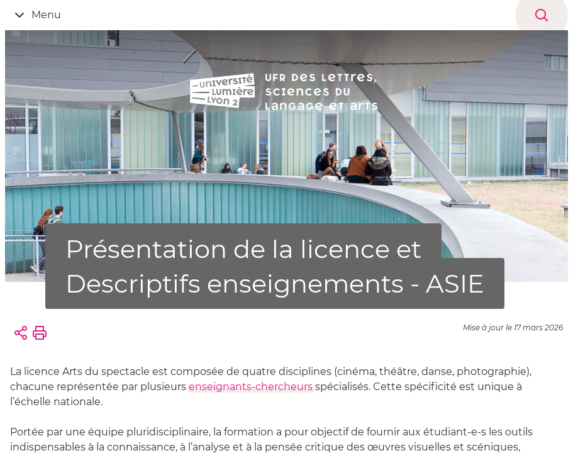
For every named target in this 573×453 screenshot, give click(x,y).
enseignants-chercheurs (251, 387)
